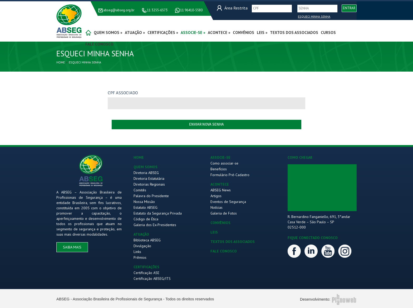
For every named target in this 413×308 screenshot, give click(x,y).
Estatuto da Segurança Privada (158, 213)
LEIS (214, 232)
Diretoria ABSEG (146, 172)
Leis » (262, 32)
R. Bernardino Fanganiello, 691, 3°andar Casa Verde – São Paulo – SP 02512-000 (319, 222)
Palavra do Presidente (151, 195)
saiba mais (72, 247)
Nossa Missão (144, 201)
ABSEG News (220, 190)
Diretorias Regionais (149, 184)
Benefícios (218, 169)
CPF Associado (123, 93)
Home (60, 62)
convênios (243, 32)
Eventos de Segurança (228, 201)
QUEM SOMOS (146, 167)
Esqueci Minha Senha (314, 16)
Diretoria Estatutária (149, 178)
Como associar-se (224, 163)
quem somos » (108, 32)
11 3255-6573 (157, 10)
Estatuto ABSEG (146, 207)
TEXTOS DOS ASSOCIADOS (232, 241)
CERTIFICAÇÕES (146, 267)
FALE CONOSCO (223, 251)
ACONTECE (219, 184)
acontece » (219, 32)
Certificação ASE (146, 272)
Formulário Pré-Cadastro (229, 174)
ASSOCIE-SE (220, 157)
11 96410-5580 (191, 10)
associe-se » (193, 32)
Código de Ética (146, 219)
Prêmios (140, 257)
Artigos (216, 195)
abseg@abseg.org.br (118, 10)
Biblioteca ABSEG (147, 240)
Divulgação (142, 246)
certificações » (163, 32)
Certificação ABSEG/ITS (152, 278)
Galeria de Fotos (223, 213)
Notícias (216, 207)
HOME (139, 157)
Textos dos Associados (294, 32)
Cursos (328, 32)
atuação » (135, 32)
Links (137, 251)
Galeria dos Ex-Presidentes (155, 224)
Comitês (140, 190)
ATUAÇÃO (141, 234)
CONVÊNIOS (220, 222)
